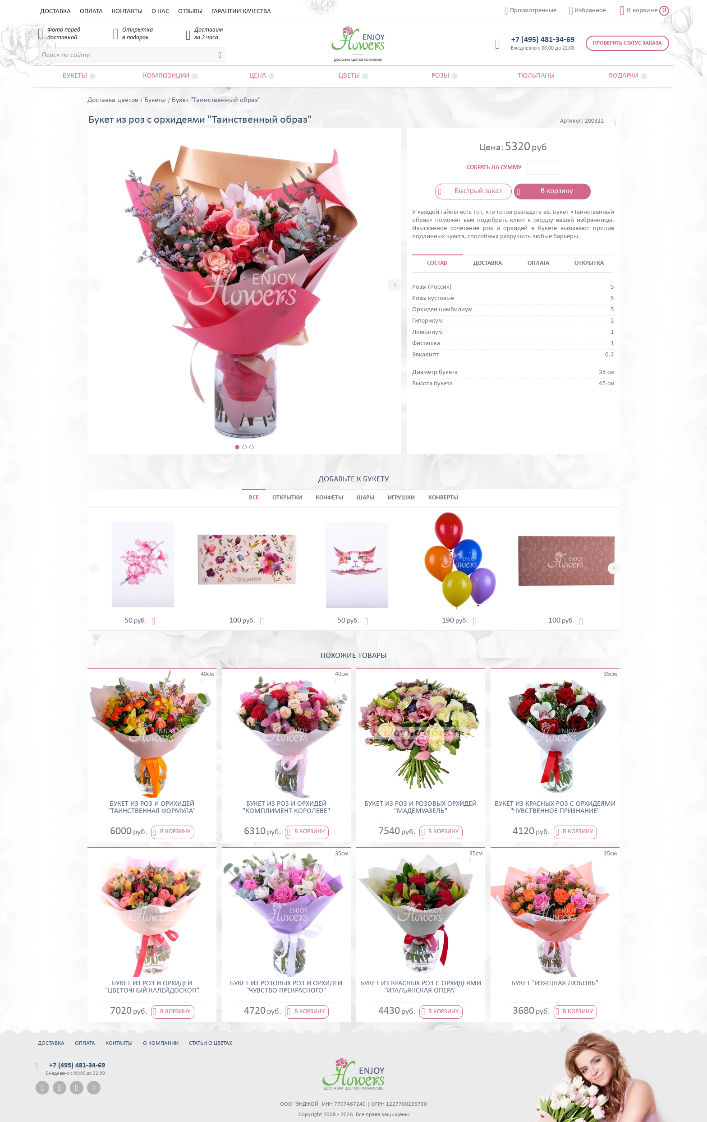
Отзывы (190, 11)
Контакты (127, 11)
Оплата (91, 11)
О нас (160, 11)
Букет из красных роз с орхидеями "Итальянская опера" (420, 987)
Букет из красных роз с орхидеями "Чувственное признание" (555, 807)
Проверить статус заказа (627, 43)
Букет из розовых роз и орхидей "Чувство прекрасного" (286, 987)
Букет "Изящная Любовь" (554, 983)
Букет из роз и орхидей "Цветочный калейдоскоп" (152, 987)
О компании (161, 1043)
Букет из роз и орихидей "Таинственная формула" (152, 807)
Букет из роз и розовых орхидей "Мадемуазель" (420, 807)
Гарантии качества (241, 11)
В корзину (557, 191)
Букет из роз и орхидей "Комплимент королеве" (286, 807)
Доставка (55, 11)
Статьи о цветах (210, 1043)
